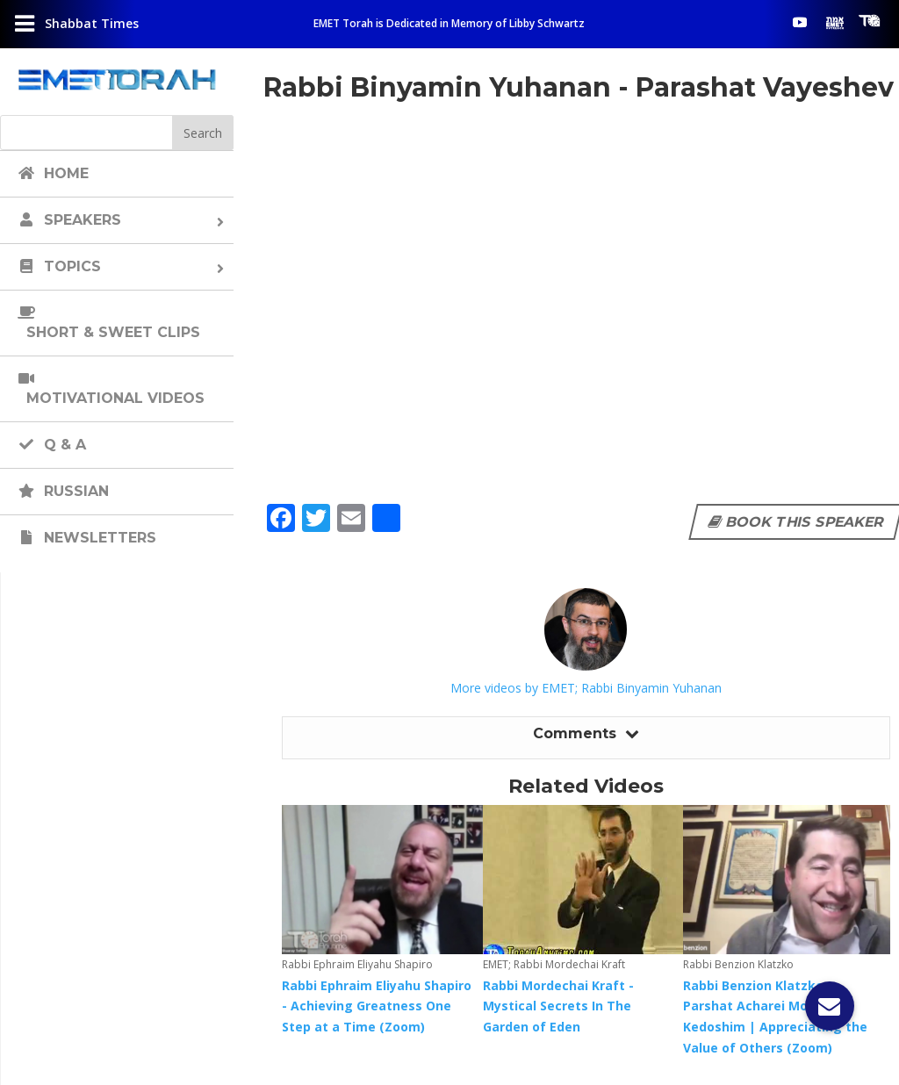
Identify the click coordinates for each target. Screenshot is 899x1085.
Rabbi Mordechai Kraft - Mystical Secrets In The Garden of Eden (558, 1006)
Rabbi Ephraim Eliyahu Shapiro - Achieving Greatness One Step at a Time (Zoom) (376, 1006)
